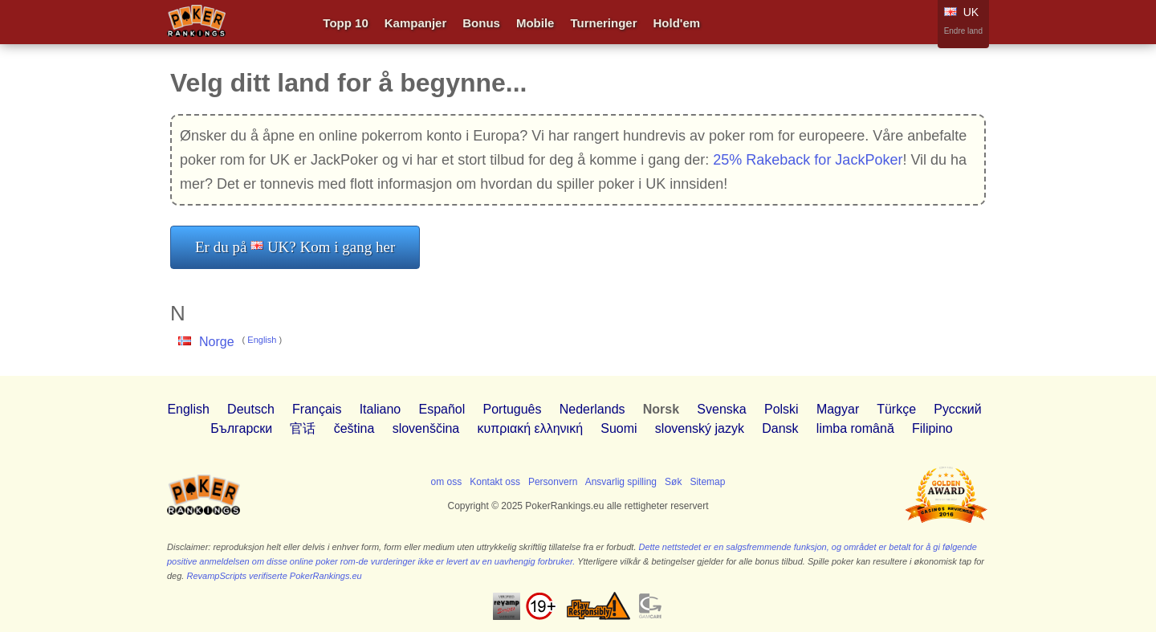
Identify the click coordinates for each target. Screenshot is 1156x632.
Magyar (837, 409)
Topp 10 (345, 23)
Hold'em (677, 23)
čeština (354, 428)
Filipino (932, 428)
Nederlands (592, 409)
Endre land (963, 31)
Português (512, 409)
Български (241, 428)
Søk (673, 481)
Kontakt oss (495, 481)
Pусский (957, 409)
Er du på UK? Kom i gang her (295, 247)
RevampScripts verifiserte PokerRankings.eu (273, 576)
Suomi (618, 428)
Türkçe (896, 409)
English (261, 340)
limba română (855, 428)
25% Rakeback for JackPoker (807, 160)
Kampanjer (416, 23)
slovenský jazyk (699, 428)
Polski (781, 409)
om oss (446, 481)
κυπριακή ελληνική (531, 428)
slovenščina (426, 428)
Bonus (481, 23)
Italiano (380, 409)
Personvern (552, 481)
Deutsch (251, 409)
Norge (216, 342)
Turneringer (603, 23)
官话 (302, 428)
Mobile (535, 23)
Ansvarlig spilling (621, 481)
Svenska (721, 409)
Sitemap (707, 481)
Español (441, 409)
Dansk (780, 428)
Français (316, 409)
